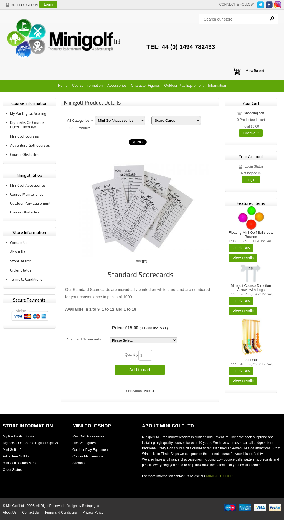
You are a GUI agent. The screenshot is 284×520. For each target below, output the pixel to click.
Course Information (87, 85)
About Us (17, 252)
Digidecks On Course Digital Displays (27, 124)
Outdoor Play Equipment (184, 85)
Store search (20, 261)
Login (48, 4)
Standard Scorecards (84, 339)
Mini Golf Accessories (28, 185)
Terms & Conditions (26, 279)
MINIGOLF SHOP (219, 476)
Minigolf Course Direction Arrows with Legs (251, 287)
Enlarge (140, 261)
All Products (80, 128)
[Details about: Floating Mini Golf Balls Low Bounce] (243, 258)
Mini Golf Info (12, 450)
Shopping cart (254, 113)
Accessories (116, 85)
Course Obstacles (24, 154)
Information (217, 85)
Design (72, 506)
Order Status (20, 270)
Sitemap (78, 463)
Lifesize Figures (84, 443)
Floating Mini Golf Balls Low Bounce (251, 234)
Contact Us (18, 242)
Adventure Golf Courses (30, 145)
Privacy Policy (93, 512)
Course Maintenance (27, 194)
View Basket (255, 71)
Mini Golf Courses (24, 136)
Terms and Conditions (61, 512)
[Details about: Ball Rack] (243, 381)
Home (63, 85)
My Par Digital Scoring (28, 113)
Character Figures (145, 85)
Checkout (251, 133)
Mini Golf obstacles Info (20, 463)
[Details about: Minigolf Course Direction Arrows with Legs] (243, 311)
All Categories (78, 120)
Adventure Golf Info (17, 456)
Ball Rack (250, 360)
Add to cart (139, 369)
